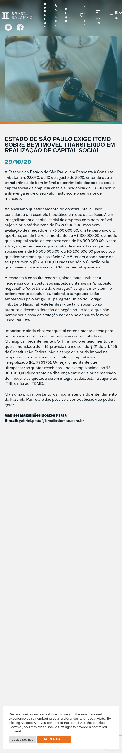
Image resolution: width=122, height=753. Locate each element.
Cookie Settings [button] (22, 739)
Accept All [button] (54, 739)
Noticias (45, 15)
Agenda (56, 15)
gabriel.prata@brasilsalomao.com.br (51, 420)
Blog (66, 15)
